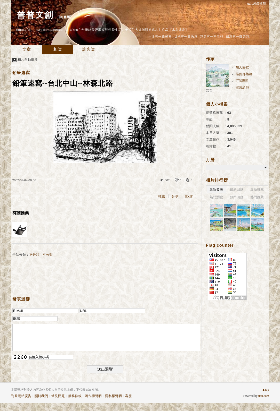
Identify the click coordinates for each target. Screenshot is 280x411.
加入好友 (242, 67)
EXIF (189, 196)
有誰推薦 (20, 213)
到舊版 (65, 16)
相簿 (57, 49)
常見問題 (58, 396)
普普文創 (34, 14)
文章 (26, 49)
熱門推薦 (257, 197)
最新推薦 (257, 189)
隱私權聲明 (113, 396)
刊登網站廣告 (21, 396)
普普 (209, 90)
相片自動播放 (28, 60)
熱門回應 (236, 197)
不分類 (34, 254)
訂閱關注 (242, 81)
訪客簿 (88, 49)
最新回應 (236, 189)
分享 (175, 196)
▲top (265, 389)
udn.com (263, 396)
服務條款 (75, 396)
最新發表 (216, 189)
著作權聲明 (93, 396)
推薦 (161, 196)
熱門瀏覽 (216, 197)
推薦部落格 (244, 74)
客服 (128, 396)
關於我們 (41, 396)
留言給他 (242, 87)
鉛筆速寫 (21, 73)
